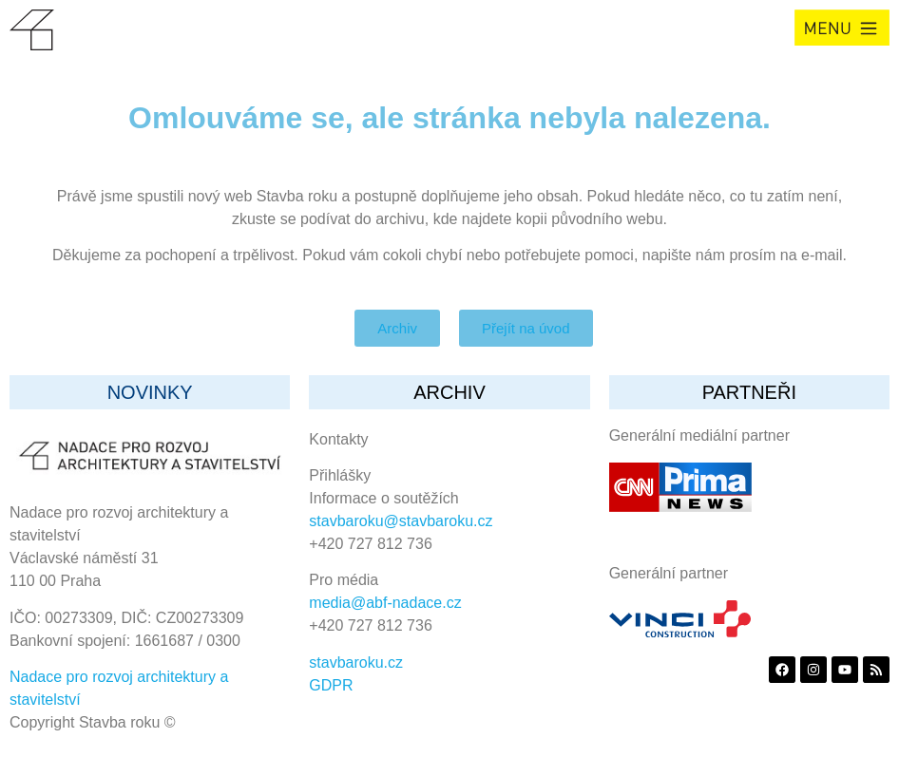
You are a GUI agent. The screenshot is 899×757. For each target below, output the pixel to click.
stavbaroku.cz (356, 662)
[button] (841, 27)
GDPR (331, 685)
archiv (449, 392)
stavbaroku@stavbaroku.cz (400, 521)
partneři (749, 392)
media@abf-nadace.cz (385, 603)
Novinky (150, 392)
